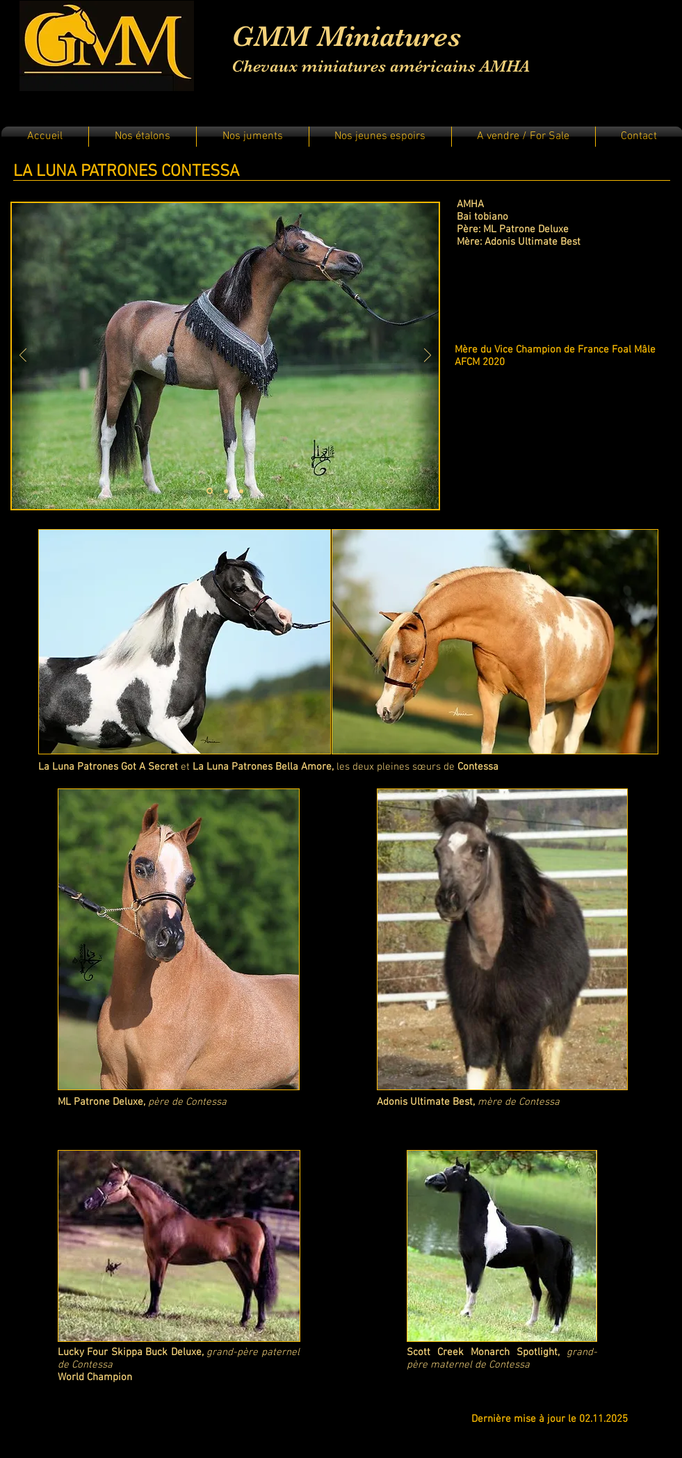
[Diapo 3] (241, 491)
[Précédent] (22, 356)
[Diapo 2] (226, 491)
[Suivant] (427, 356)
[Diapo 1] (209, 491)
